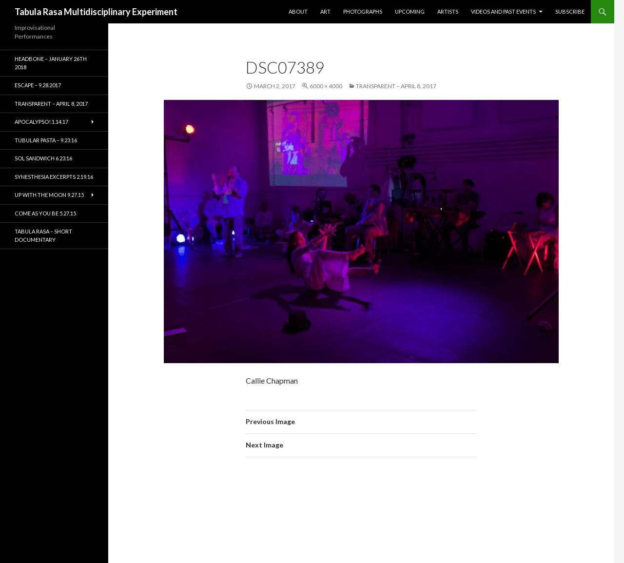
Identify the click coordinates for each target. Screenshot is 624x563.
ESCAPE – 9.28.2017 (38, 85)
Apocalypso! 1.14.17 (41, 121)
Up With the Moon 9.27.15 (49, 195)
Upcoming (410, 11)
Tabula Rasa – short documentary (43, 235)
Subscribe (570, 11)
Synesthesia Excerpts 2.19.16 (54, 177)
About (298, 11)
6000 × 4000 (326, 86)
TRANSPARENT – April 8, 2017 (396, 86)
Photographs (362, 11)
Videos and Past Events (503, 11)
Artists (447, 11)
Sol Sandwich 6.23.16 (43, 158)
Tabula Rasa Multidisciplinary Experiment (96, 11)
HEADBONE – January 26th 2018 (51, 63)
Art (325, 11)
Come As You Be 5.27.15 (45, 213)
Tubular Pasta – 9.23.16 (46, 140)
